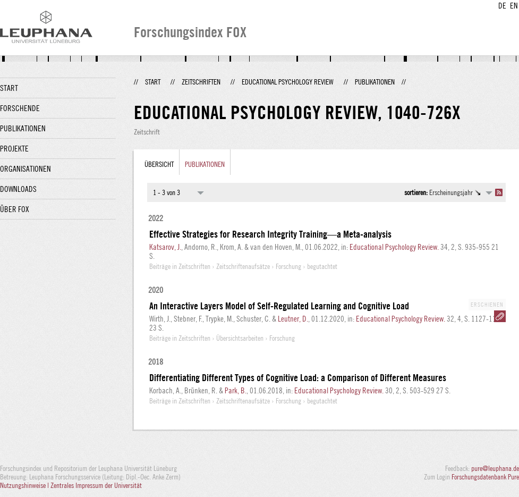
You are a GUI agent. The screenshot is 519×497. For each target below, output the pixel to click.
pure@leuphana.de (495, 468)
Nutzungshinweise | (25, 485)
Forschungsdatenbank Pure (485, 477)
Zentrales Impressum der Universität (96, 485)
